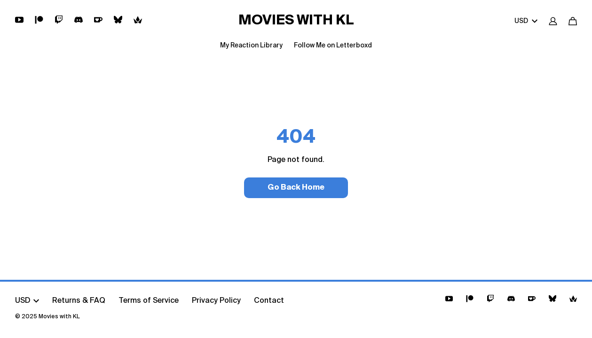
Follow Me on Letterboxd (333, 45)
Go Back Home (296, 188)
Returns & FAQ (78, 301)
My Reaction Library (251, 45)
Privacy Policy (216, 301)
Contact (269, 301)
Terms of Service (148, 301)
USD (525, 21)
